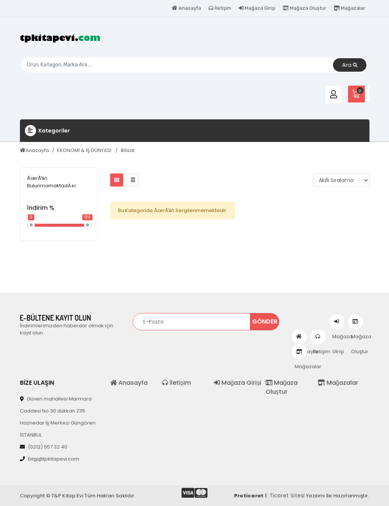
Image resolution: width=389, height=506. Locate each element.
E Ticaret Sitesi (285, 495)
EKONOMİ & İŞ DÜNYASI (84, 150)
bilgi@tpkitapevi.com (49, 458)
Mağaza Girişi (257, 8)
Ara (349, 65)
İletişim (220, 8)
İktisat (128, 150)
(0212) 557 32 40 (43, 446)
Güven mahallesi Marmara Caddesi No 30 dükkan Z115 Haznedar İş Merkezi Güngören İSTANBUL (57, 416)
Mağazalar (349, 8)
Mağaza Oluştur (304, 8)
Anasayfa (186, 8)
